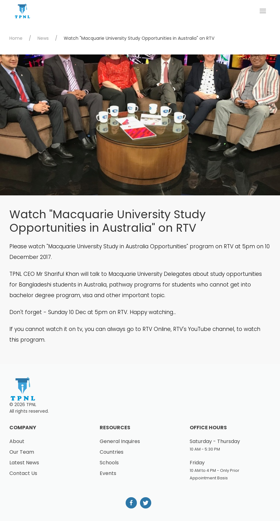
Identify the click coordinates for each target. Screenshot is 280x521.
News (43, 38)
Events (108, 473)
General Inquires (120, 441)
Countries (111, 452)
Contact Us (23, 473)
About (16, 441)
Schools (109, 462)
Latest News (24, 462)
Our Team (21, 452)
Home (15, 38)
